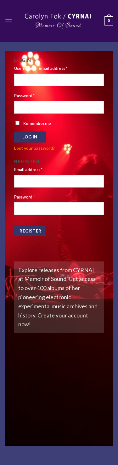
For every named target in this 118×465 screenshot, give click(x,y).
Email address (28, 169)
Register (30, 230)
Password (24, 95)
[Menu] (8, 21)
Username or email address (40, 68)
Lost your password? (34, 148)
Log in (29, 136)
